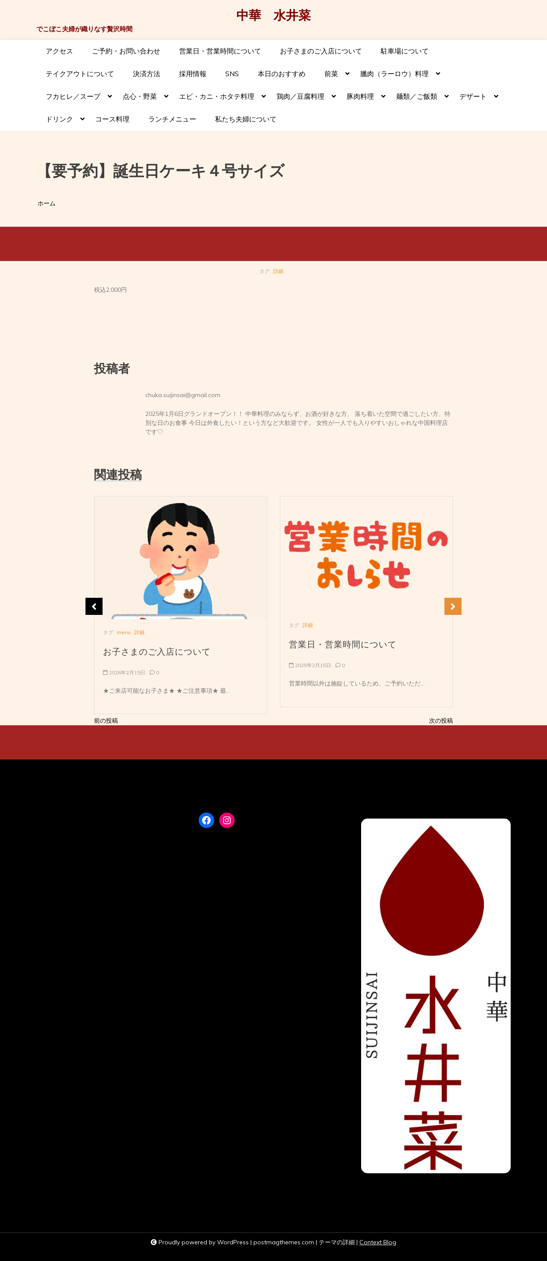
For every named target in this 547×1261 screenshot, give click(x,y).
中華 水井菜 (273, 15)
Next (453, 606)
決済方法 (146, 73)
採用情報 (192, 73)
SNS (232, 73)
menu (124, 632)
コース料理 (112, 119)
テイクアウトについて (80, 73)
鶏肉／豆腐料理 (300, 100)
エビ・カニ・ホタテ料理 (216, 100)
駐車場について (405, 51)
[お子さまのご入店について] (180, 557)
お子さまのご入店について (321, 51)
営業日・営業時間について (220, 51)
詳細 (278, 271)
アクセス (59, 51)
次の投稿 (441, 720)
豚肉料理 (360, 100)
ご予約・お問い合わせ (126, 51)
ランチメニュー (172, 119)
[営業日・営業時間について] (366, 554)
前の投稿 (106, 720)
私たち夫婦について (245, 119)
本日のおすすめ (282, 73)
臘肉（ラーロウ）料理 (394, 77)
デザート (473, 100)
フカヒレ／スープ (73, 100)
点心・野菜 (140, 100)
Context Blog (377, 1242)
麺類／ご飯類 (416, 100)
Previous (94, 606)
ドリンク (59, 123)
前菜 (331, 77)
